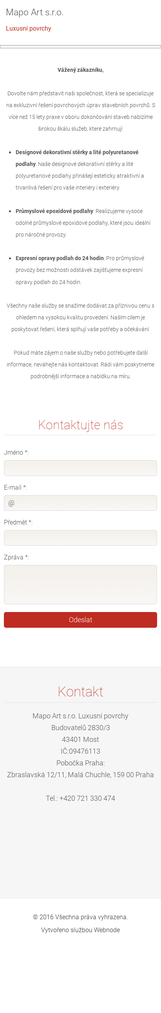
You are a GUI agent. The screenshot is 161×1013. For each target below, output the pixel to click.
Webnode (107, 993)
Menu (139, 17)
